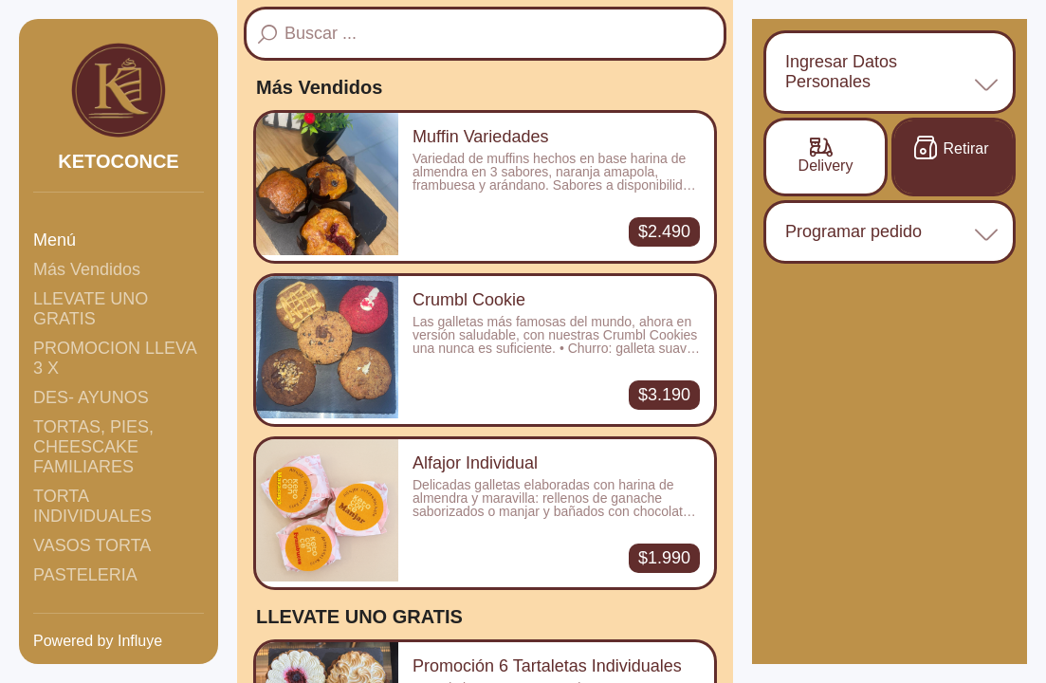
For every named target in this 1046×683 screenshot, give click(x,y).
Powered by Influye (97, 641)
